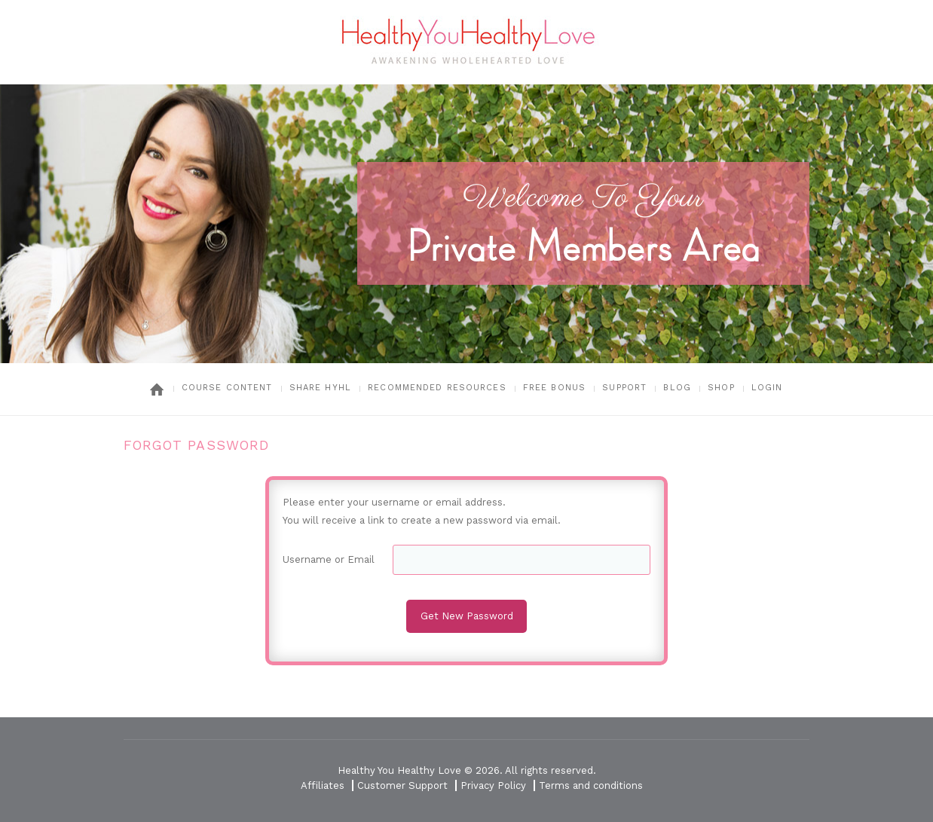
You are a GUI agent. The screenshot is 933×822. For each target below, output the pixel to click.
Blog (676, 388)
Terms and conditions (591, 785)
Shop (721, 388)
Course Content (227, 388)
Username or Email (329, 559)
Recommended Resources (437, 388)
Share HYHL (320, 388)
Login (767, 388)
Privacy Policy (493, 785)
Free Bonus (554, 388)
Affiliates (322, 785)
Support (624, 388)
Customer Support (402, 785)
